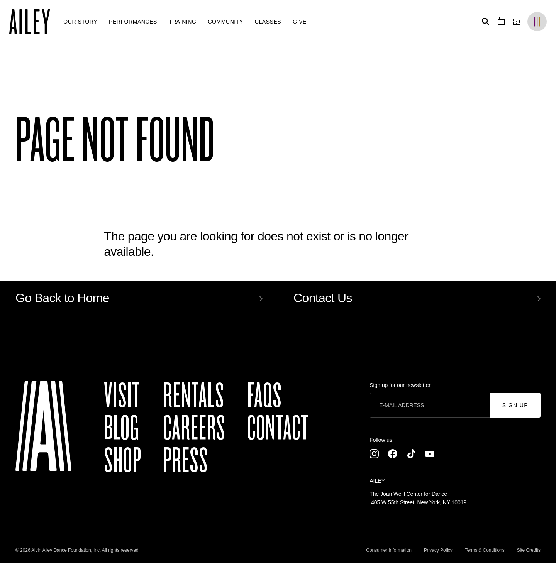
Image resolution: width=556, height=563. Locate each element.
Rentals (193, 396)
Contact (278, 428)
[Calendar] (501, 21)
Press (185, 460)
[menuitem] (80, 22)
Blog (121, 428)
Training (182, 22)
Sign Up (515, 405)
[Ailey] (33, 21)
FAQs (264, 396)
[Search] (484, 21)
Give (300, 22)
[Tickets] (518, 21)
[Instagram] (374, 453)
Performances (133, 22)
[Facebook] (392, 453)
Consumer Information (389, 550)
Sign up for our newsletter (400, 385)
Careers (194, 428)
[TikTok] (411, 453)
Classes (268, 22)
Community (225, 22)
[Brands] (537, 21)
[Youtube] (429, 453)
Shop (122, 460)
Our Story (80, 22)
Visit (122, 396)
